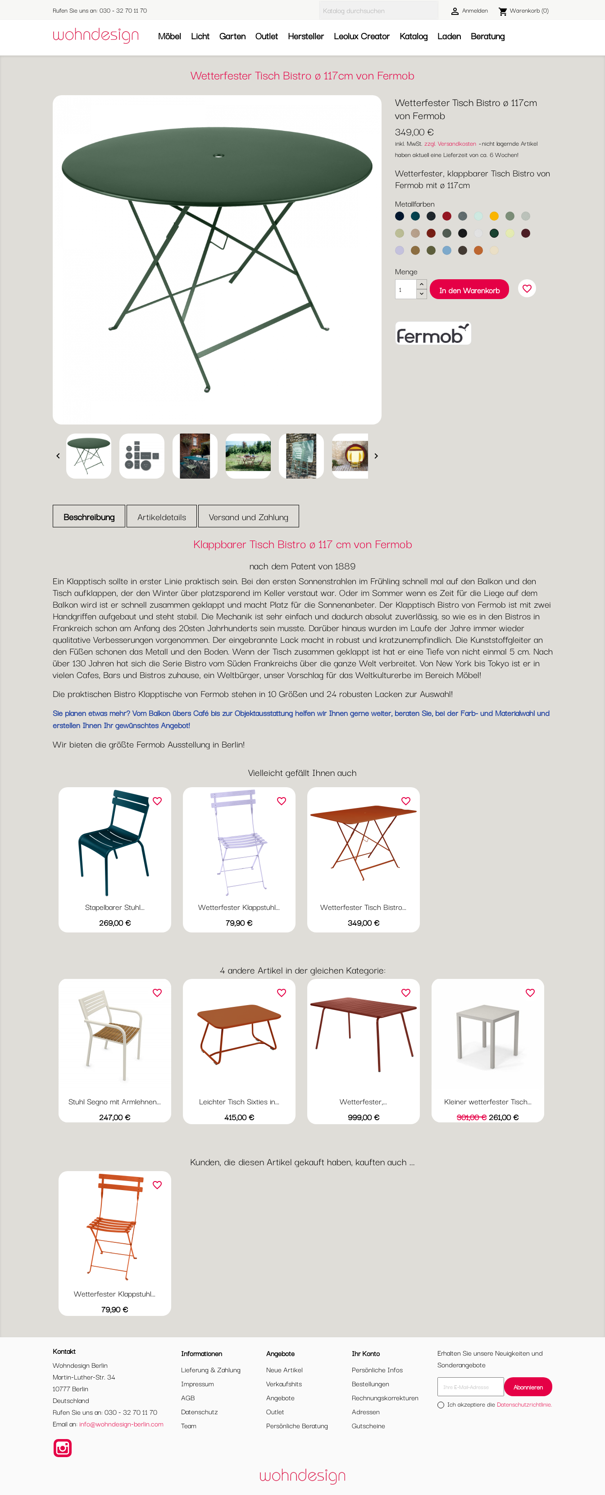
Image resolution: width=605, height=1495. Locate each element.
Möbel (169, 35)
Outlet (266, 35)
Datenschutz (199, 1411)
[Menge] (406, 289)
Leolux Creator (362, 35)
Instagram (63, 1448)
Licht (200, 35)
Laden (449, 35)
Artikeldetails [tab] (161, 516)
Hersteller (306, 35)
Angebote (280, 1397)
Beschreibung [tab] (89, 516)
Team (188, 1425)
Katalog (414, 35)
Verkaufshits (284, 1383)
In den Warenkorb (469, 290)
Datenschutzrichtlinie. (524, 1404)
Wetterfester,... (363, 1101)
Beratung (488, 35)
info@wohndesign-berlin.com (121, 1423)
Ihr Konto (366, 1352)
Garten (232, 35)
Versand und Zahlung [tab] (248, 516)
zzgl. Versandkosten (450, 143)
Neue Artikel (284, 1369)
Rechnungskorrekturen (385, 1397)
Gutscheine (368, 1425)
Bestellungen (370, 1383)
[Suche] (379, 10)
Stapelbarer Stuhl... (115, 906)
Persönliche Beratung (297, 1425)
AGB (188, 1397)
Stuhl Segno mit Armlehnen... (114, 1101)
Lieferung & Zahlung (211, 1369)
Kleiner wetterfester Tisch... (488, 1101)
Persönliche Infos (377, 1369)
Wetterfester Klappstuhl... (239, 906)
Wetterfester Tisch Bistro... (363, 906)
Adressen (366, 1411)
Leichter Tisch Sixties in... (239, 1101)
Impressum (197, 1383)
